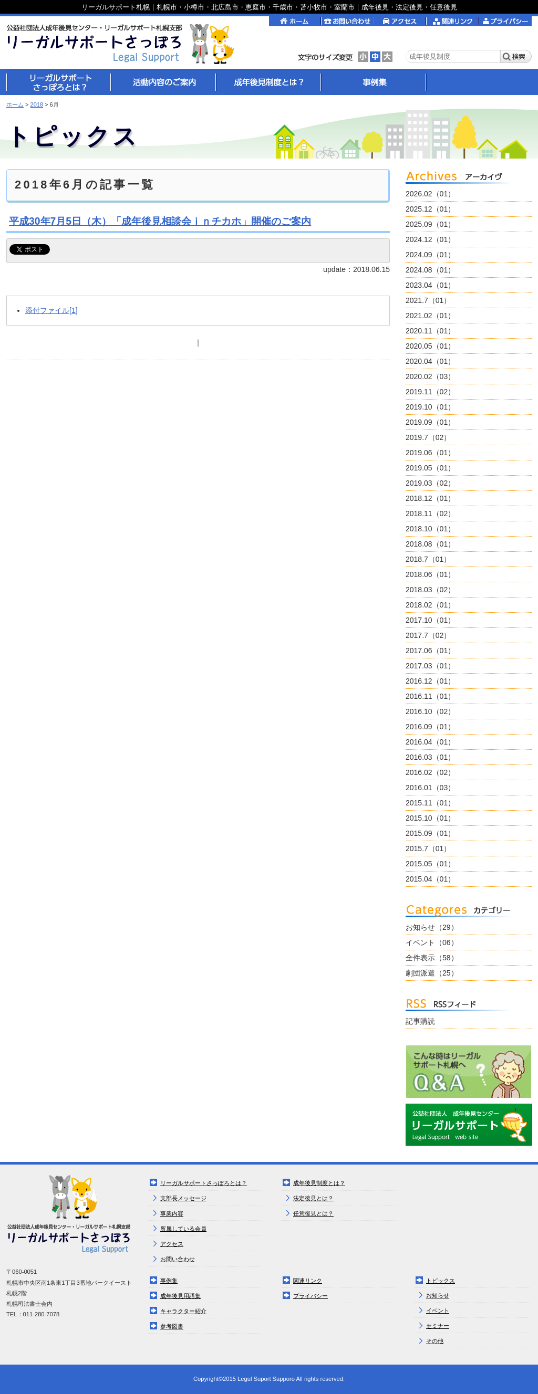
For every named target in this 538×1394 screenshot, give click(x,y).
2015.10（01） (430, 818)
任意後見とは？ (313, 1213)
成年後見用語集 (180, 1296)
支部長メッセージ (183, 1198)
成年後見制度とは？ (319, 1183)
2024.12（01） (430, 239)
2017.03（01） (430, 666)
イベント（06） (432, 942)
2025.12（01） (430, 209)
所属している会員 (183, 1228)
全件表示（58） (432, 957)
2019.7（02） (428, 437)
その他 (434, 1341)
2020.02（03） (430, 376)
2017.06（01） (430, 650)
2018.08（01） (430, 544)
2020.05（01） (430, 346)
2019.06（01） (430, 452)
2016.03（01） (430, 757)
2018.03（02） (430, 589)
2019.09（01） (430, 422)
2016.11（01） (430, 696)
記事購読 (420, 1021)
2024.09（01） (430, 254)
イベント (437, 1310)
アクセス (171, 1244)
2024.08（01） (430, 270)
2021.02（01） (430, 315)
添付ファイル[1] (51, 310)
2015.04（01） (430, 879)
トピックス (440, 1280)
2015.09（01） (430, 833)
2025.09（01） (430, 224)
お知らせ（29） (432, 927)
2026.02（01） (430, 194)
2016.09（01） (430, 726)
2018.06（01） (430, 574)
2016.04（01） (430, 742)
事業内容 (171, 1213)
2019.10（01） (430, 407)
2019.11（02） (430, 391)
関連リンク (307, 1280)
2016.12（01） (430, 681)
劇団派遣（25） (432, 973)
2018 (36, 104)
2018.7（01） (428, 559)
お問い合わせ (177, 1259)
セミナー (437, 1326)
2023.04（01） (430, 285)
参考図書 (171, 1326)
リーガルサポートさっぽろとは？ (203, 1183)
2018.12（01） (430, 498)
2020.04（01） (430, 361)
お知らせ (437, 1295)
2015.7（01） (428, 848)
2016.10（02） (430, 711)
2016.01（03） (430, 787)
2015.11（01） (430, 803)
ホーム (15, 104)
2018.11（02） (430, 513)
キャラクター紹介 (183, 1311)
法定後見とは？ (313, 1198)
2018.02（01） (430, 605)
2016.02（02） (430, 772)
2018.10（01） (430, 529)
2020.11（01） (430, 331)
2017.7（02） (428, 635)
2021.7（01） (428, 300)
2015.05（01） (430, 864)
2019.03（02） (430, 483)
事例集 (169, 1280)
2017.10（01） (430, 620)
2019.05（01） (430, 468)
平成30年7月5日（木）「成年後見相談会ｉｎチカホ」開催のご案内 (160, 221)
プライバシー (310, 1296)
